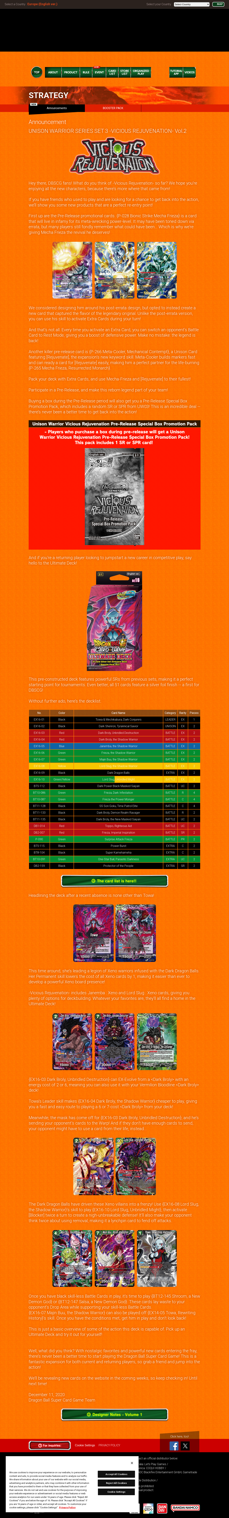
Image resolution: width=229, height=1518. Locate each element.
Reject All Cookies (116, 1483)
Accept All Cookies (116, 1474)
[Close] (132, 1463)
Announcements (48, 107)
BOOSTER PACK (113, 108)
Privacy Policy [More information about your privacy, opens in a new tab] (67, 1507)
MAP (220, 4)
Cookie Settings (85, 1445)
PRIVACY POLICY (109, 1445)
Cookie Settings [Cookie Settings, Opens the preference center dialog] (116, 1492)
